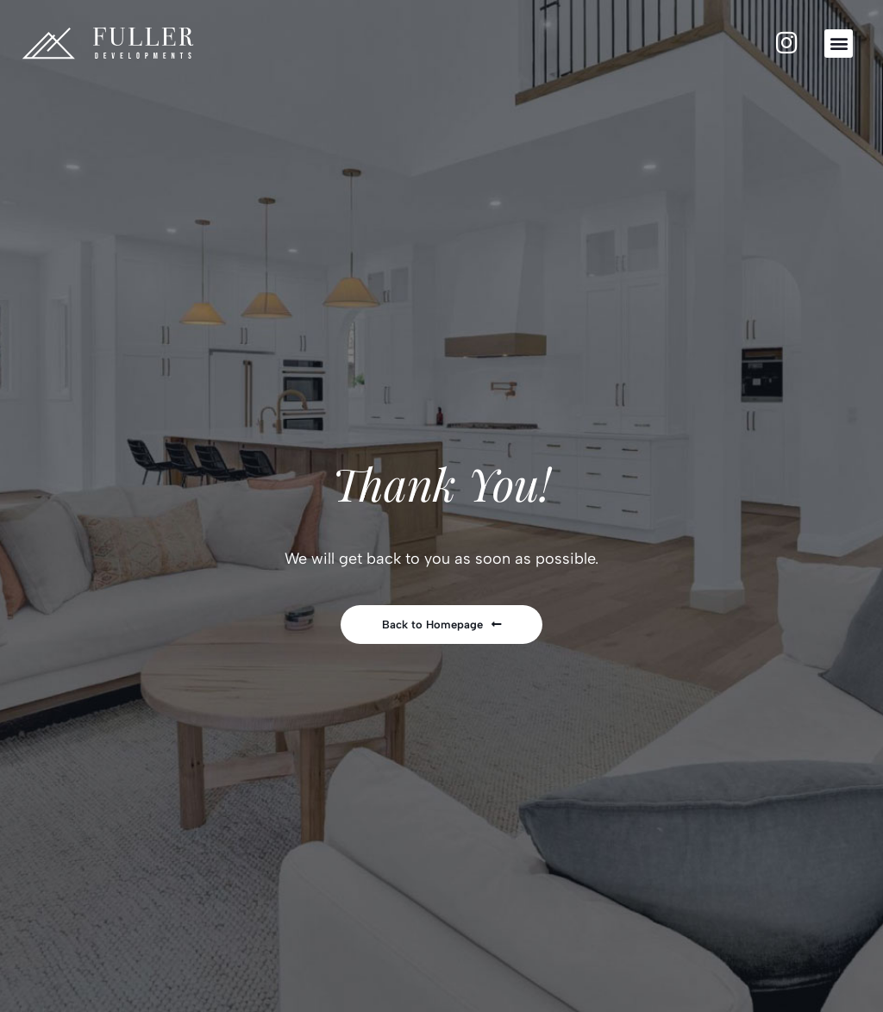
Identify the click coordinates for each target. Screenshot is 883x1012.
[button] (838, 43)
